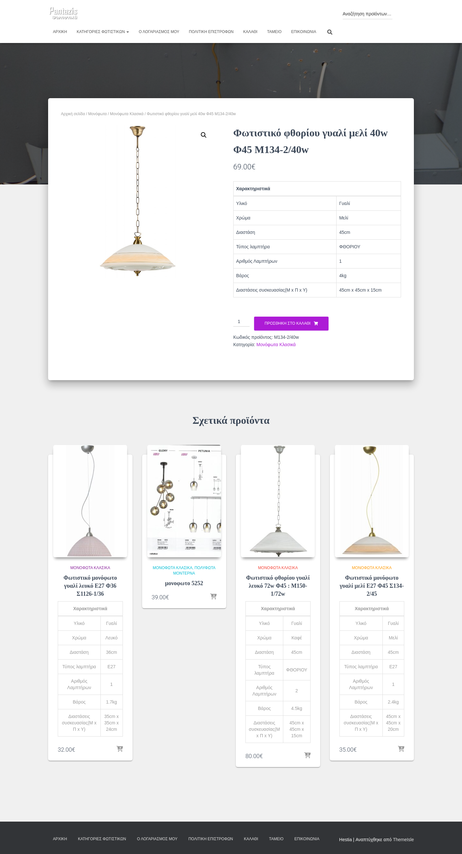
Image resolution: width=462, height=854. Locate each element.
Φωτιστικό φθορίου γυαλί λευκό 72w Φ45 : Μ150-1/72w (278, 586)
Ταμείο (274, 32)
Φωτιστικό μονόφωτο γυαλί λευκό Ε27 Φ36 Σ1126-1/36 (90, 586)
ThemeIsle (403, 839)
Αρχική (60, 32)
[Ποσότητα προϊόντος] (241, 322)
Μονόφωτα (97, 114)
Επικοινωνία (303, 32)
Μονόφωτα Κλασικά (127, 114)
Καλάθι (250, 32)
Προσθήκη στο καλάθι (288, 323)
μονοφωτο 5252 (184, 583)
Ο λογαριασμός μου (159, 32)
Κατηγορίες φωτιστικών (103, 32)
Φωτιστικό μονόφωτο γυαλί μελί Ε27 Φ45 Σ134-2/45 (372, 586)
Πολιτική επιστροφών (211, 32)
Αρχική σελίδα (73, 114)
